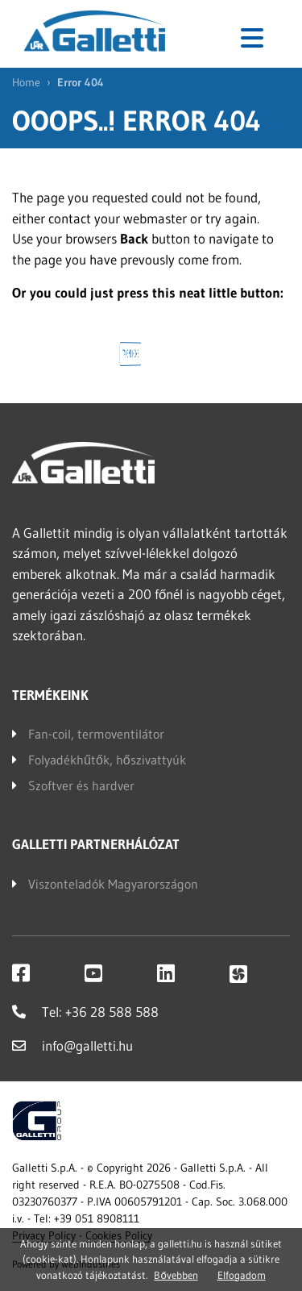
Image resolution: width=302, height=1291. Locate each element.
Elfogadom (241, 1274)
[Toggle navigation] (252, 38)
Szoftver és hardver (81, 785)
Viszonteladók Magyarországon (113, 884)
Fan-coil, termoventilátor (96, 734)
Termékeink (50, 694)
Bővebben (175, 1274)
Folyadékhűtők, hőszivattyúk (107, 760)
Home (26, 82)
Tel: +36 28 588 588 (85, 1011)
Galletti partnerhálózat (96, 843)
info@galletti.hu (72, 1045)
